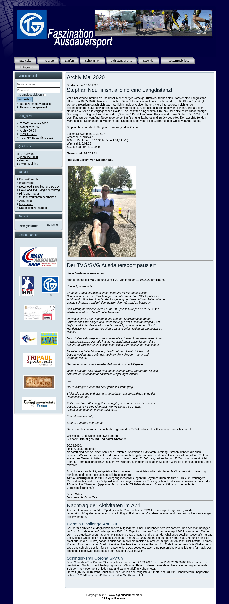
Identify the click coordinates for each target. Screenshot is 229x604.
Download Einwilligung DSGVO (39, 186)
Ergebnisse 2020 (27, 157)
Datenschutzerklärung (33, 207)
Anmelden (24, 99)
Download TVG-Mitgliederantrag (39, 190)
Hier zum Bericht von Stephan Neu (90, 159)
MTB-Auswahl (25, 153)
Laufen (69, 60)
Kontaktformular (29, 179)
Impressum (26, 204)
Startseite (25, 60)
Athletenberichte (121, 60)
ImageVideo (26, 182)
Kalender (148, 60)
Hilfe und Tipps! (29, 193)
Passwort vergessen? (33, 107)
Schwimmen (92, 60)
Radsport (48, 60)
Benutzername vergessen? (37, 103)
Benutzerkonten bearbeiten (39, 197)
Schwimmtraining (27, 163)
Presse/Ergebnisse (177, 60)
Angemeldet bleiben (29, 94)
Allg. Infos (25, 200)
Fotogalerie (27, 67)
